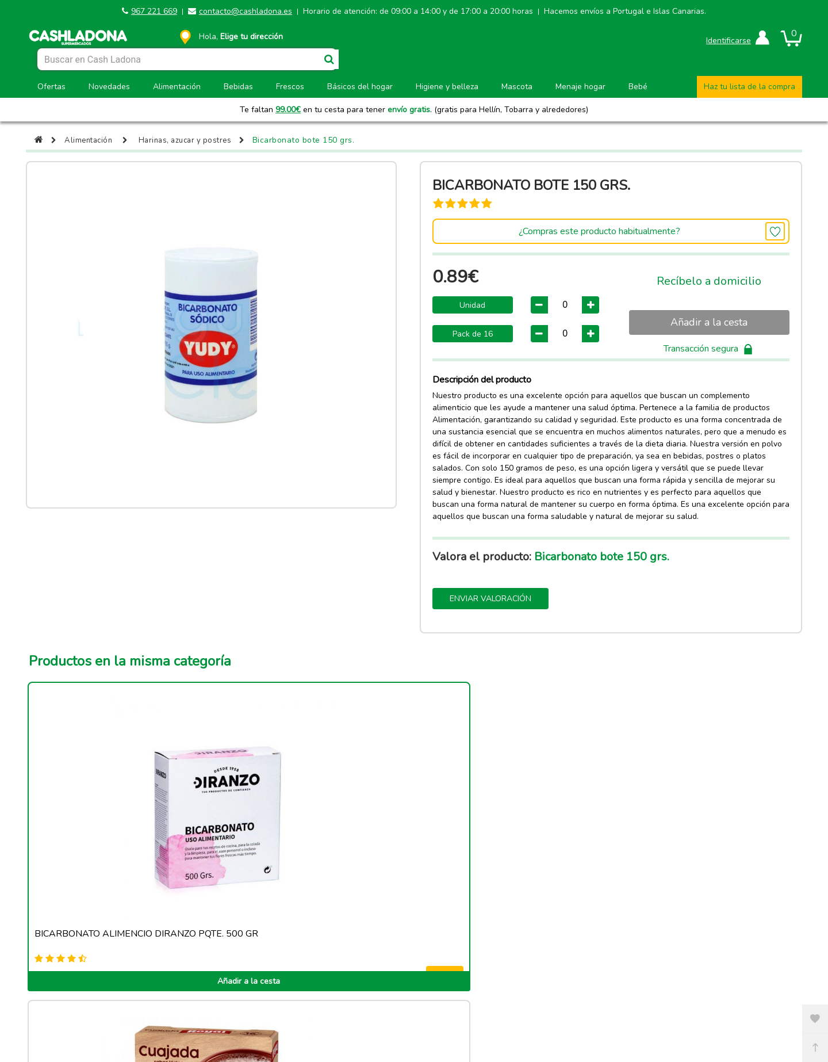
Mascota (516, 86)
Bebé (637, 86)
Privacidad (700, 986)
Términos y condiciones (509, 986)
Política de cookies (318, 986)
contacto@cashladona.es (245, 11)
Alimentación (177, 86)
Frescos (290, 86)
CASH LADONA (325, 1016)
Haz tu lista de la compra (749, 86)
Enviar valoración (490, 598)
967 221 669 (154, 11)
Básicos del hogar (360, 86)
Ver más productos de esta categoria (414, 912)
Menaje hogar (580, 86)
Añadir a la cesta (708, 322)
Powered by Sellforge (419, 1016)
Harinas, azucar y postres (192, 140)
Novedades (109, 86)
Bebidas (238, 86)
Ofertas (51, 86)
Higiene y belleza (447, 86)
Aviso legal (127, 986)
